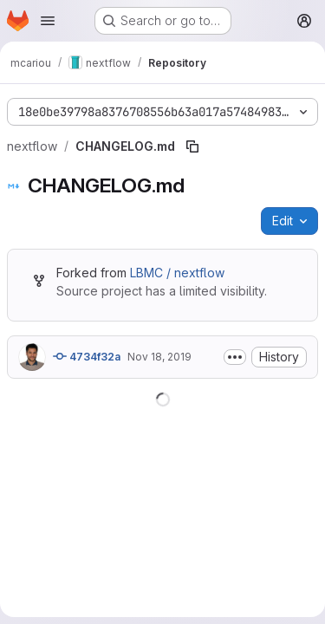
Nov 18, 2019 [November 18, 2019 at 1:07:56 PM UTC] (159, 356)
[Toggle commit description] (235, 357)
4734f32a (86, 356)
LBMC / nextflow (177, 272)
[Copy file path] (192, 146)
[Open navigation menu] (48, 21)
